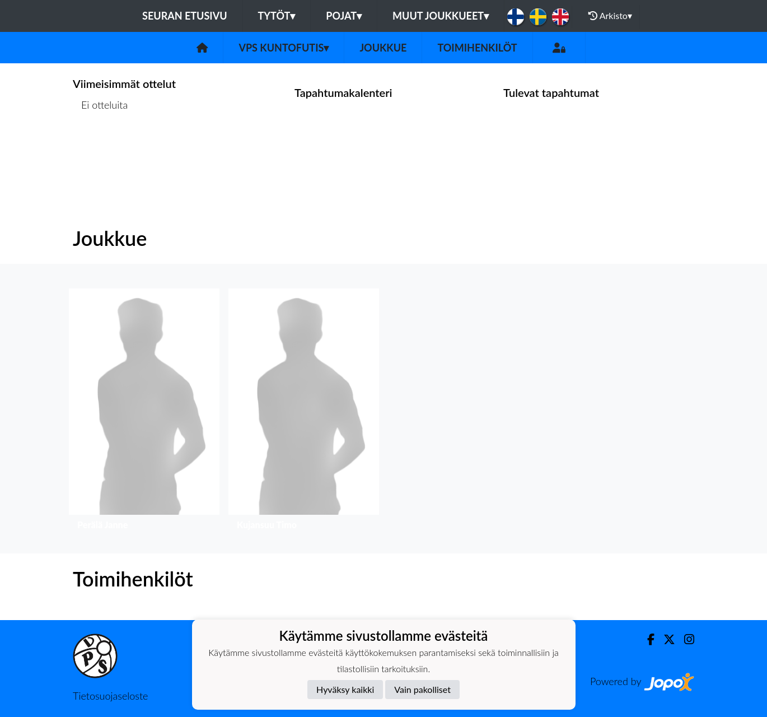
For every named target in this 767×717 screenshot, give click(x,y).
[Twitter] (664, 639)
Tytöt (277, 16)
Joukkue (382, 47)
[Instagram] (684, 639)
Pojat (344, 16)
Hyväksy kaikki (345, 689)
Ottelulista (100, 148)
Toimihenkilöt (477, 47)
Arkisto (610, 15)
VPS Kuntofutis (283, 47)
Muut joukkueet (440, 16)
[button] (144, 412)
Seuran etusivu (184, 16)
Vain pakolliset (422, 689)
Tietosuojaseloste (110, 696)
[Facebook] (646, 639)
